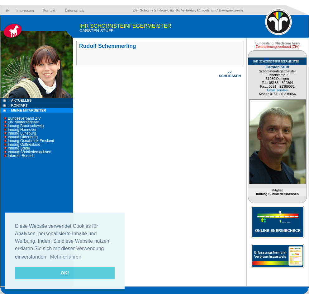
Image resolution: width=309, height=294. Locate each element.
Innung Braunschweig (26, 126)
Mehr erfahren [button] (66, 257)
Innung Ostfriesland (24, 144)
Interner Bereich (21, 156)
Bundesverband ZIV (24, 118)
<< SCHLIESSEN (230, 74)
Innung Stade (19, 148)
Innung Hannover (22, 129)
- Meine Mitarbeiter (27, 110)
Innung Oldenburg (23, 137)
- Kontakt (18, 105)
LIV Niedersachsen (23, 122)
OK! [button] (65, 272)
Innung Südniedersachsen (29, 152)
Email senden (277, 90)
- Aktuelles (19, 100)
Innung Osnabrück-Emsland (31, 141)
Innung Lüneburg (22, 133)
